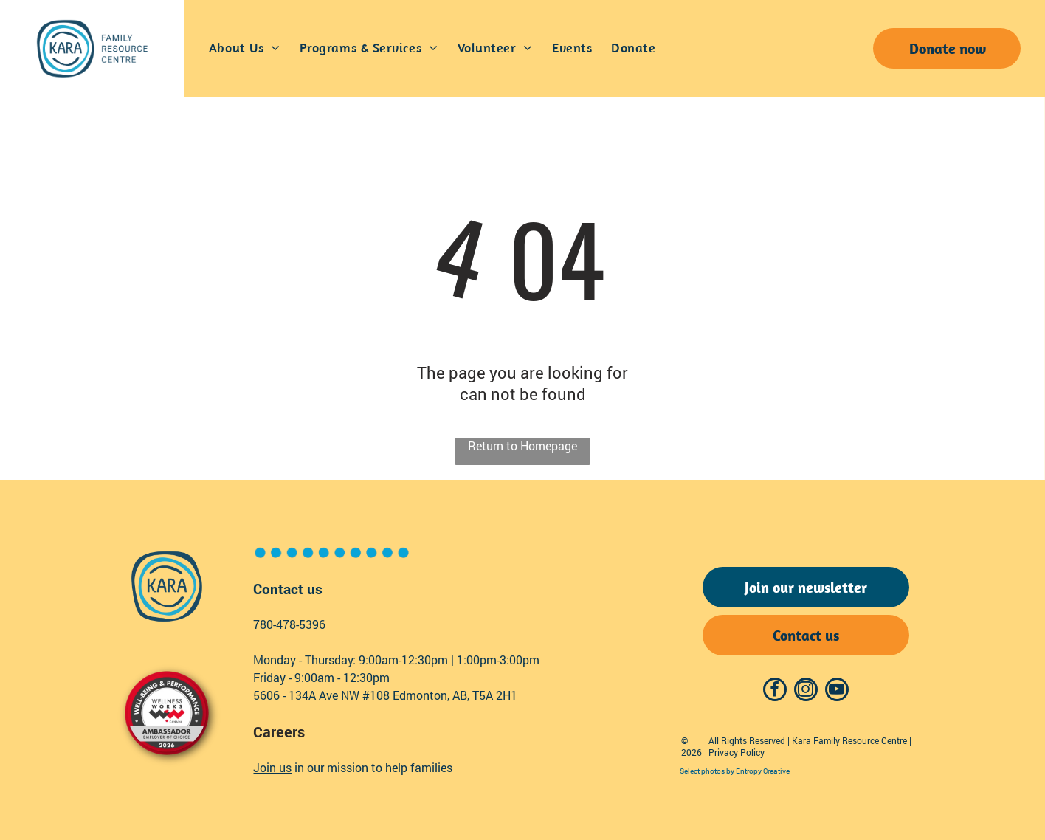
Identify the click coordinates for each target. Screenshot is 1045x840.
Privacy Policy (736, 752)
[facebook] (775, 691)
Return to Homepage (522, 445)
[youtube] (837, 691)
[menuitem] (244, 48)
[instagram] (806, 691)
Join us (272, 767)
